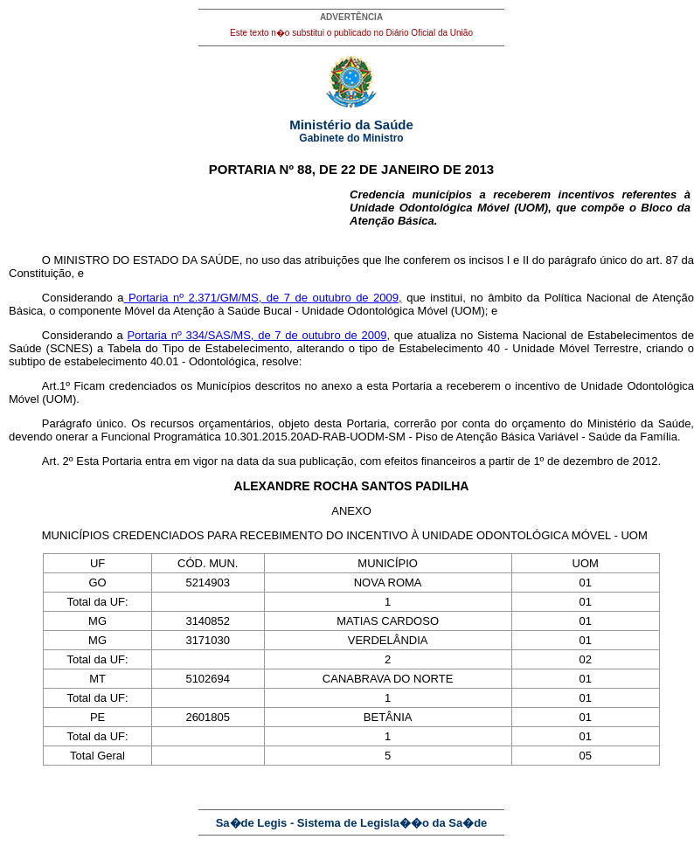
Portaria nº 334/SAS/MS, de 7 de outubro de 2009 (256, 335)
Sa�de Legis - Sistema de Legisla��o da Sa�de (352, 822)
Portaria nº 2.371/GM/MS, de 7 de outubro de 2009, (262, 297)
